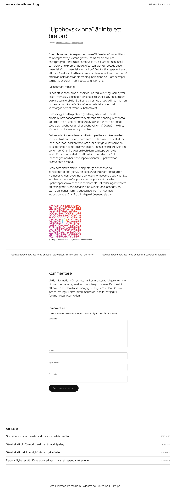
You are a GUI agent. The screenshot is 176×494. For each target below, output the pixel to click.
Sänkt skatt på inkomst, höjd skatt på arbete (33, 452)
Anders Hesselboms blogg (22, 4)
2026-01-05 (165, 452)
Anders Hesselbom (63, 42)
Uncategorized (77, 42)
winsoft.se (89, 486)
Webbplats (53, 374)
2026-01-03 (165, 460)
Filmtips (115, 486)
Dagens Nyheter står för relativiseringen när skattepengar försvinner (48, 460)
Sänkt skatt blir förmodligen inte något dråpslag (35, 444)
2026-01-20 (165, 436)
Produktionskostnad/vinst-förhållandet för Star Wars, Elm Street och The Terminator (52, 254)
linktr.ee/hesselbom (69, 486)
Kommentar (54, 319)
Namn (51, 351)
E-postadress (54, 362)
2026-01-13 (165, 444)
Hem (51, 486)
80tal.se (103, 486)
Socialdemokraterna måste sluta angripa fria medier (37, 436)
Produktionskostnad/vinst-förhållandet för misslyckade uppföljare (133, 254)
